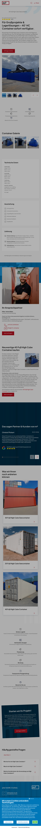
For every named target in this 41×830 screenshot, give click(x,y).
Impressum (14, 827)
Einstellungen (23, 822)
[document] (20, 810)
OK (35, 822)
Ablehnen (8, 822)
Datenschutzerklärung (23, 827)
